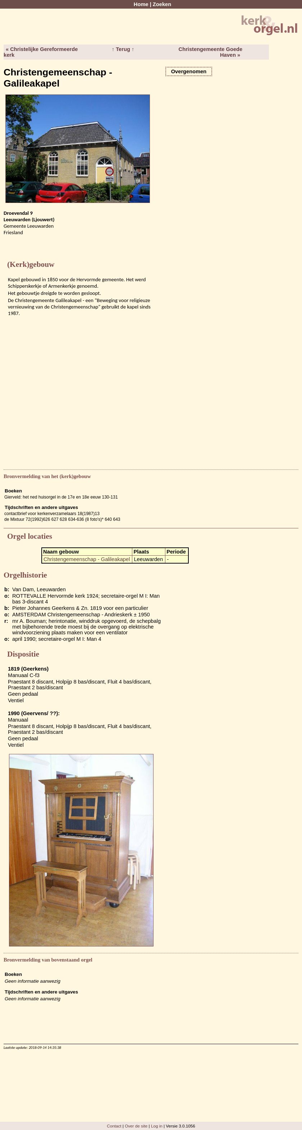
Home (141, 4)
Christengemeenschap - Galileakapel (87, 559)
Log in (157, 1126)
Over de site (136, 1126)
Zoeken (162, 4)
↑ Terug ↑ (123, 49)
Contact (114, 1126)
